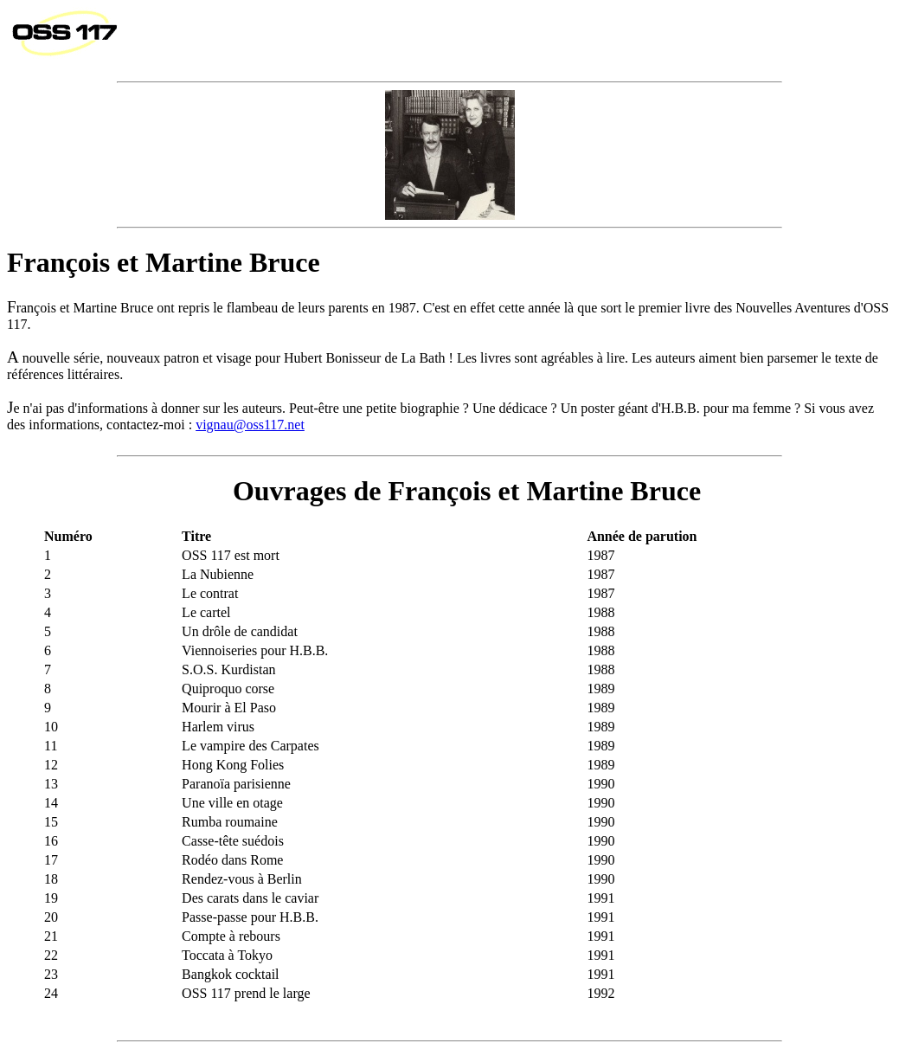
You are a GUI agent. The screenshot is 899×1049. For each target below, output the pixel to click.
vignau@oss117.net (250, 424)
